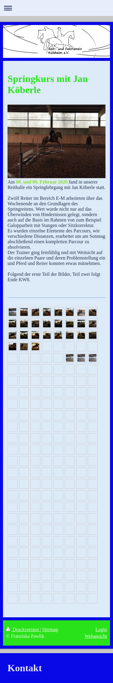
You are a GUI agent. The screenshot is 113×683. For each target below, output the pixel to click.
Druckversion (23, 629)
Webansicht (96, 636)
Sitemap (50, 629)
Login (101, 629)
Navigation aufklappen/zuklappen (56, 8)
